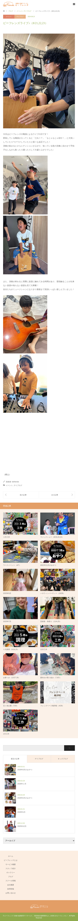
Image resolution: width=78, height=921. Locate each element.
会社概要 (10, 885)
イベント (9, 16)
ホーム (10, 856)
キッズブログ (63, 759)
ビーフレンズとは (10, 860)
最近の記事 (15, 759)
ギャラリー (10, 873)
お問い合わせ (11, 893)
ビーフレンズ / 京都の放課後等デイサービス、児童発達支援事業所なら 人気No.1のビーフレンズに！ (36, 916)
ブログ (10, 877)
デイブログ (20, 16)
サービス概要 (11, 864)
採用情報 (10, 889)
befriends (15, 482)
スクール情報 (11, 881)
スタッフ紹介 (11, 868)
